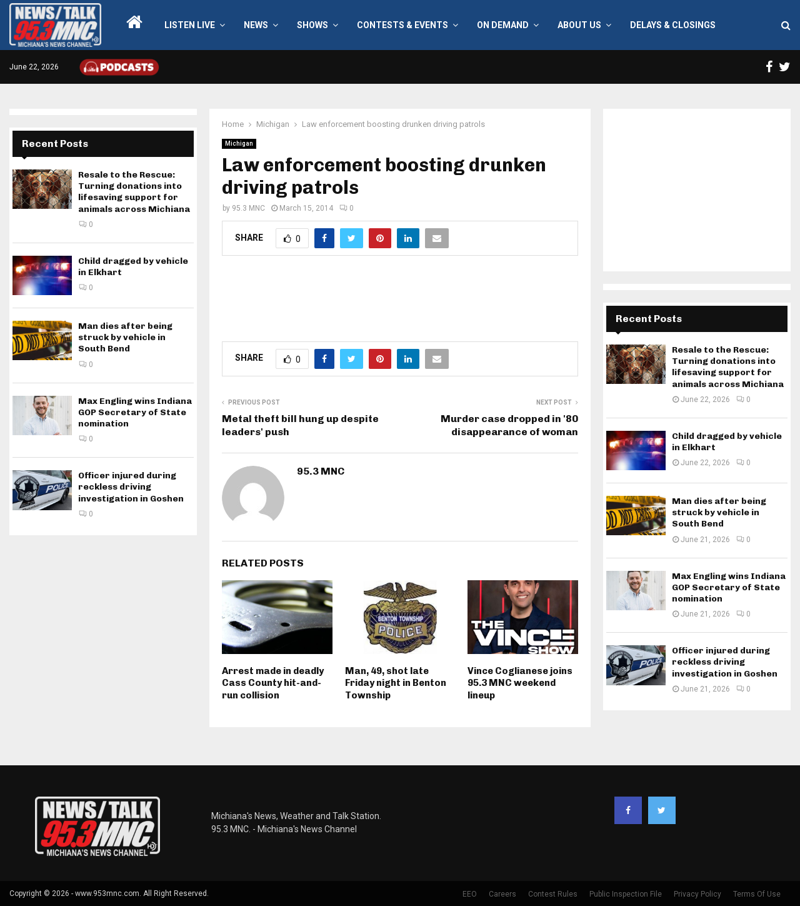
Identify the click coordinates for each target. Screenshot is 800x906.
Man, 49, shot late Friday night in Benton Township (395, 683)
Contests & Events (402, 25)
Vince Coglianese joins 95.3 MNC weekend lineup (520, 683)
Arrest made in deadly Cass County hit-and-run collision (273, 683)
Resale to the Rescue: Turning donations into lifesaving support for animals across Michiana (134, 191)
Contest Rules (553, 894)
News (256, 25)
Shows (312, 25)
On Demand (503, 25)
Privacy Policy (697, 894)
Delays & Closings (673, 25)
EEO (469, 894)
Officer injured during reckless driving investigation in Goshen (131, 486)
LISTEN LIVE (189, 25)
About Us (579, 25)
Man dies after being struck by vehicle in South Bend (125, 337)
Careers (502, 894)
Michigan (239, 143)
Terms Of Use (757, 894)
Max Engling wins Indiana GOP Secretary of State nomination (135, 412)
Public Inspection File (625, 894)
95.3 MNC (248, 208)
